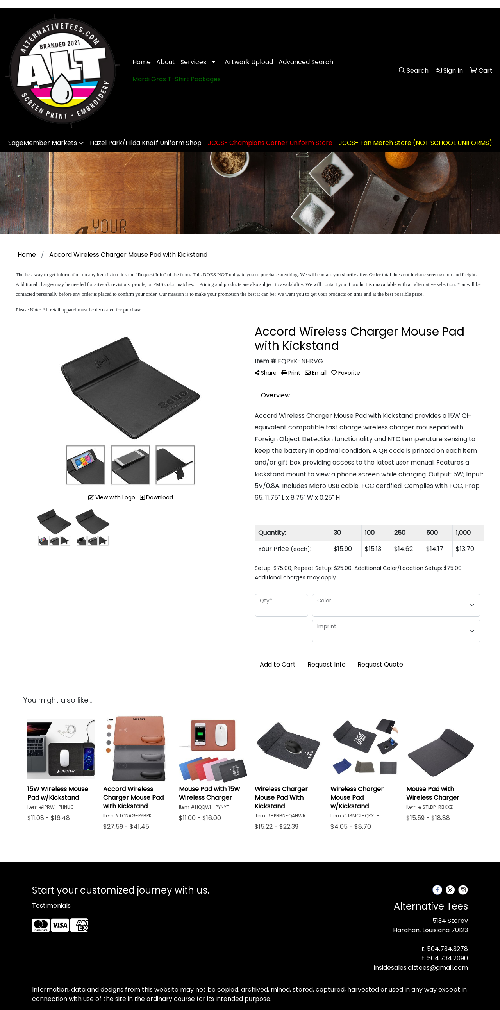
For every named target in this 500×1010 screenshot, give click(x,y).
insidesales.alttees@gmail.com (421, 967)
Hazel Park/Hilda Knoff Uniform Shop (146, 142)
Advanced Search (306, 61)
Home (141, 61)
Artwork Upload (249, 61)
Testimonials (51, 905)
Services (193, 61)
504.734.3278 (447, 948)
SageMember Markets (42, 142)
